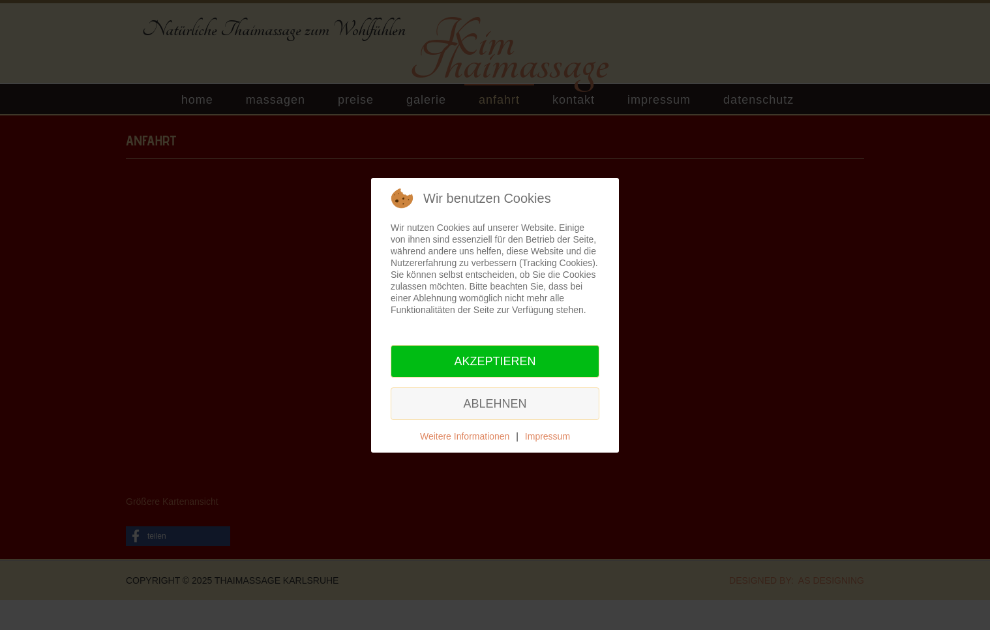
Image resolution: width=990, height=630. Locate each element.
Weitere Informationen (464, 436)
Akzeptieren (494, 361)
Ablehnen (494, 403)
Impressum (547, 436)
